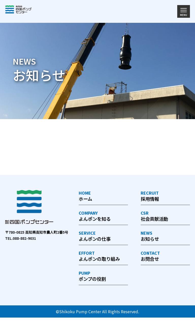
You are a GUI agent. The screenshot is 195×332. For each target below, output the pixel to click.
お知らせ (165, 239)
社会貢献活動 (165, 218)
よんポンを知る (103, 218)
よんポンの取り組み (103, 264)
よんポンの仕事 (103, 239)
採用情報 (165, 197)
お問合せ (165, 261)
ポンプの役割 (103, 290)
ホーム (103, 197)
